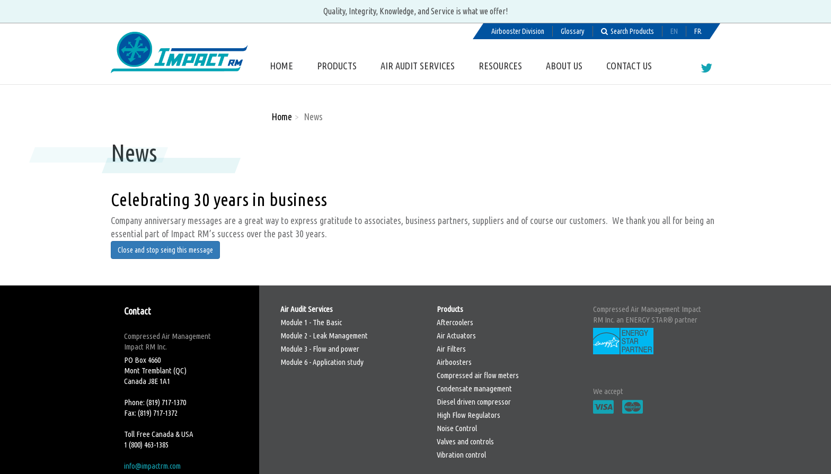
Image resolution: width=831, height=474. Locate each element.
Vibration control (461, 454)
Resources (500, 65)
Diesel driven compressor (474, 401)
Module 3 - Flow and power (319, 348)
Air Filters (451, 348)
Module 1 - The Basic (311, 322)
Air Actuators (456, 335)
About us (564, 65)
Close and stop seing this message (165, 250)
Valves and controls (465, 441)
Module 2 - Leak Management (324, 335)
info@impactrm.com (152, 465)
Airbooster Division (517, 31)
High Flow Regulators (468, 414)
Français (698, 31)
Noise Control (457, 428)
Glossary (573, 31)
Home (281, 65)
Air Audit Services (418, 65)
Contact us (629, 65)
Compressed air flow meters (478, 375)
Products (337, 65)
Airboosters (454, 361)
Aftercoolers (455, 322)
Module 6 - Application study (322, 361)
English (674, 31)
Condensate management (474, 388)
